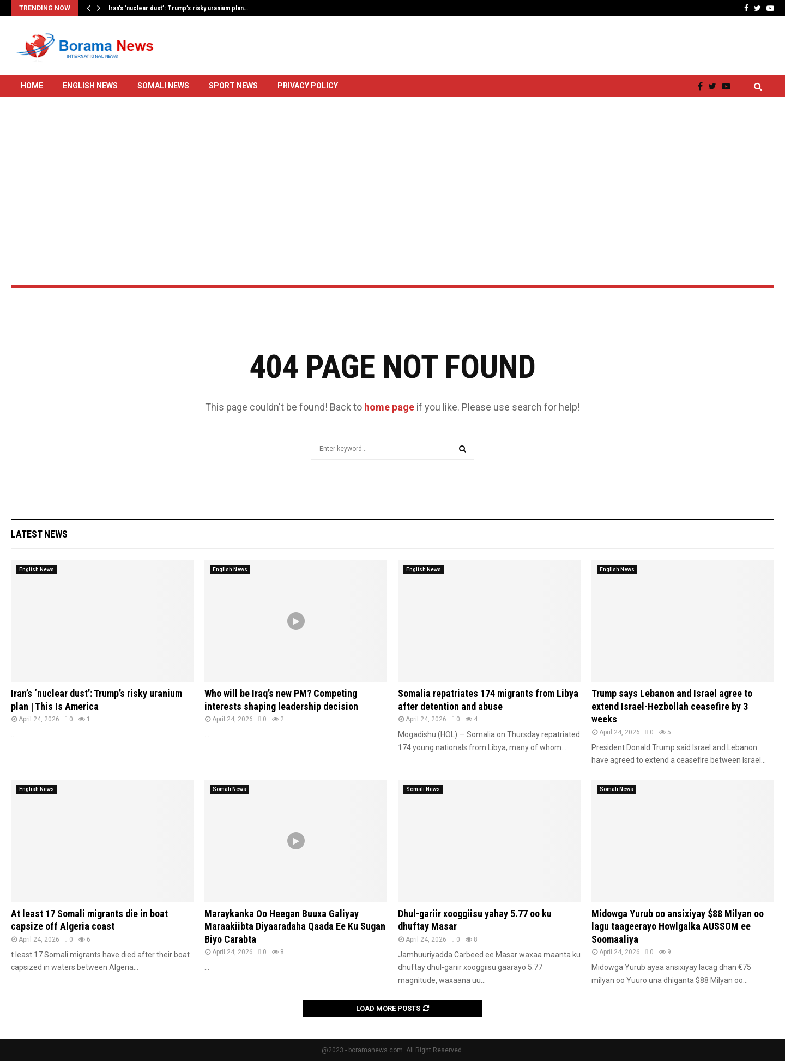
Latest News (39, 534)
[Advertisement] (392, 162)
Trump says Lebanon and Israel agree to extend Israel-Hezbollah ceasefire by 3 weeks (671, 706)
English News (90, 85)
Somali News (163, 85)
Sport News (233, 85)
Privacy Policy (307, 85)
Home (32, 85)
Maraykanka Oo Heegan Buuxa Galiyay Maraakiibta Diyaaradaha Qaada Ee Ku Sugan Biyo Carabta (294, 926)
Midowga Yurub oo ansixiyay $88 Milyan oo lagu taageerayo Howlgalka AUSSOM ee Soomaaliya (677, 926)
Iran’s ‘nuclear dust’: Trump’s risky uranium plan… (178, 8)
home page (389, 407)
